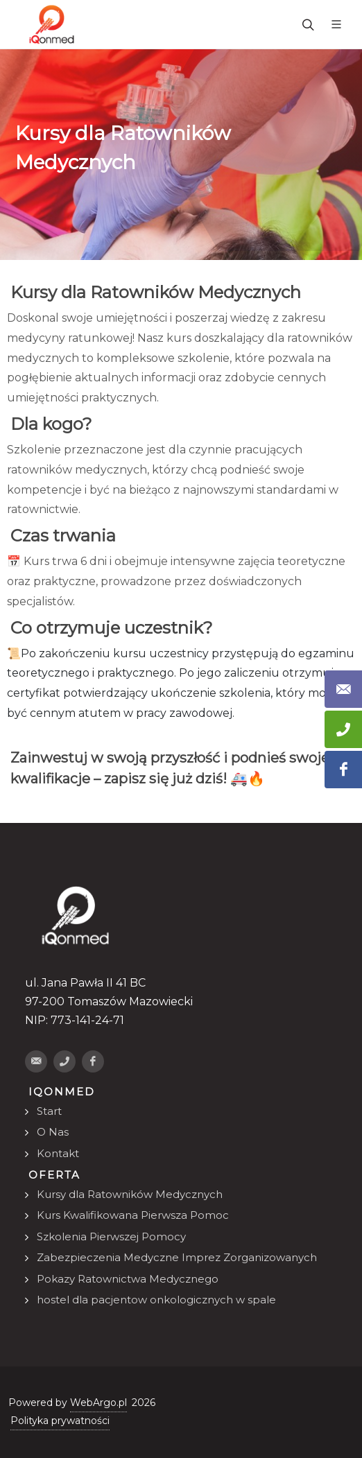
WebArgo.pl (98, 1402)
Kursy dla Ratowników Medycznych (130, 1194)
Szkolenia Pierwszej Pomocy (111, 1236)
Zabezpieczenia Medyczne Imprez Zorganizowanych (177, 1257)
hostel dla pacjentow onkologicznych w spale (156, 1299)
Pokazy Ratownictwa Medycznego (127, 1278)
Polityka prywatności (60, 1420)
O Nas (53, 1131)
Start (49, 1111)
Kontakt (58, 1153)
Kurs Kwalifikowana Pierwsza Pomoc (133, 1215)
